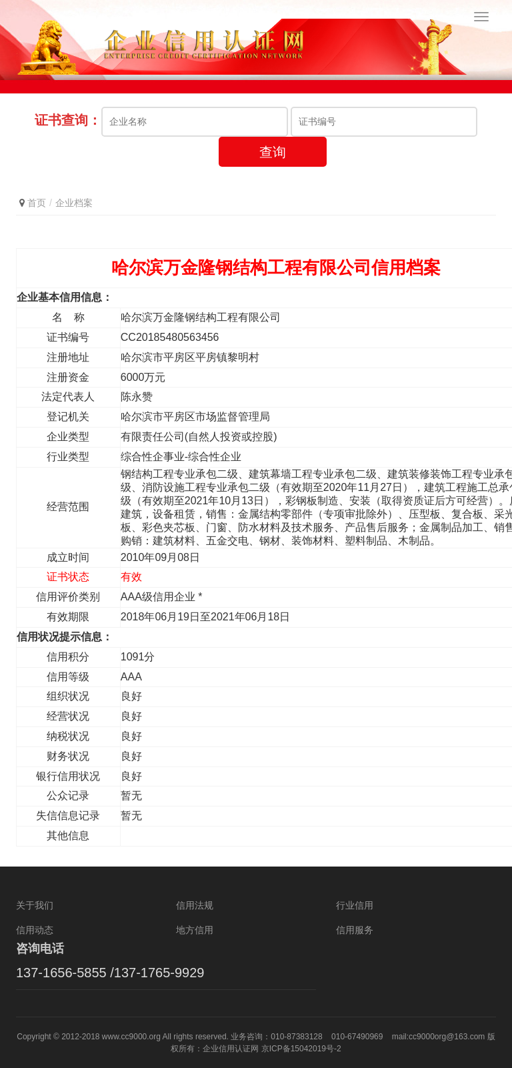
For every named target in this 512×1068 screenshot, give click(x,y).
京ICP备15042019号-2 (301, 1048)
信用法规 (194, 905)
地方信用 (194, 930)
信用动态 (34, 930)
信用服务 (354, 930)
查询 (272, 152)
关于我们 (34, 905)
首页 (36, 202)
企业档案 (74, 202)
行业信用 (354, 905)
